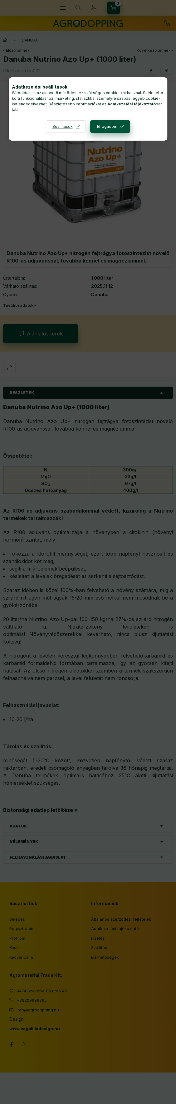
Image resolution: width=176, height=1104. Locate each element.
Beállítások (62, 126)
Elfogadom (107, 126)
